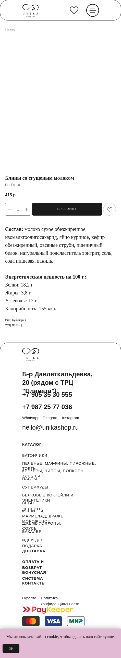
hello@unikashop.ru (50, 427)
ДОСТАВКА (33, 551)
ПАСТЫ (29, 478)
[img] (74, 10)
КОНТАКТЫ (34, 583)
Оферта (29, 598)
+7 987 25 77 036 (47, 406)
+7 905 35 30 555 (47, 394)
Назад (10, 29)
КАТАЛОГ (32, 444)
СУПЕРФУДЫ (35, 487)
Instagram (70, 418)
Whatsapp (31, 418)
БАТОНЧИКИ (34, 455)
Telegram (50, 418)
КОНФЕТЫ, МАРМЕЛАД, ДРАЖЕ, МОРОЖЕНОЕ (43, 516)
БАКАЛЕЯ (32, 531)
